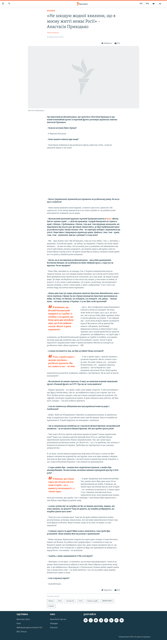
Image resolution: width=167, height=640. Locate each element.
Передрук (54, 623)
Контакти (54, 628)
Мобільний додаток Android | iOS (29, 628)
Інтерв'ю (51, 11)
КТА (147, 4)
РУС (141, 4)
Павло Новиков (53, 33)
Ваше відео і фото (23, 619)
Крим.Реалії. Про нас (58, 619)
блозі (108, 219)
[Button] (106, 43)
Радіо (19, 623)
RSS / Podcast (22, 632)
